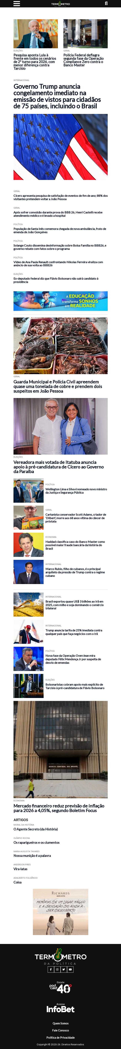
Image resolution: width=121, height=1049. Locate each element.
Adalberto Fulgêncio (25, 877)
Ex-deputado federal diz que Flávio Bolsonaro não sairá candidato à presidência (55, 280)
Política (18, 224)
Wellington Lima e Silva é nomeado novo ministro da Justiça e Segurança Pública (76, 490)
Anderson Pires (22, 864)
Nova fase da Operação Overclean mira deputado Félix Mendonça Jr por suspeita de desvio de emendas (73, 659)
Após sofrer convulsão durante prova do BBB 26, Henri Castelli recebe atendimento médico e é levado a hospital (57, 213)
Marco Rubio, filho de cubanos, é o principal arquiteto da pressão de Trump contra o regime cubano (75, 572)
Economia (50, 537)
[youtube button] (70, 969)
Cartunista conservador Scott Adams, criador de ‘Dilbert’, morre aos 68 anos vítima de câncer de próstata (75, 518)
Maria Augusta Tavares (26, 851)
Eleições (18, 50)
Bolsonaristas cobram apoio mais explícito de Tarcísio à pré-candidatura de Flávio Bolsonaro (74, 686)
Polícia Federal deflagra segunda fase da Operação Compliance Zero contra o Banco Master (83, 60)
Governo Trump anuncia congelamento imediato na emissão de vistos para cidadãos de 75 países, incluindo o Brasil (57, 96)
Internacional (21, 80)
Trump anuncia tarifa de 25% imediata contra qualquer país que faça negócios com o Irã (73, 631)
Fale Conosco (60, 1030)
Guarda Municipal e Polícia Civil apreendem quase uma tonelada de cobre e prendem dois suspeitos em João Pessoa (57, 386)
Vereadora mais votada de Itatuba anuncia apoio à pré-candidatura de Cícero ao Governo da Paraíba (58, 466)
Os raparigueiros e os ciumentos (36, 842)
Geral (66, 50)
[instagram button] (57, 969)
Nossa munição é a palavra (32, 856)
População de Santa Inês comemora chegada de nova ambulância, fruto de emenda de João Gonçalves (59, 230)
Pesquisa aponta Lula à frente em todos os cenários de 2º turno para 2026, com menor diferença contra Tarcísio (34, 61)
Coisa (17, 882)
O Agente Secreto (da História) (35, 829)
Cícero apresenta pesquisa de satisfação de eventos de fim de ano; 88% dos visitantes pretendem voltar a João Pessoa (60, 197)
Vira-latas (20, 869)
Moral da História (23, 824)
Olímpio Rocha (21, 838)
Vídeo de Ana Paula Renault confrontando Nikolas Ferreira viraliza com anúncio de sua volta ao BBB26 (58, 263)
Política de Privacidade (60, 1037)
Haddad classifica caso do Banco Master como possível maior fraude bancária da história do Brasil (75, 545)
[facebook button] (51, 969)
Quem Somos (61, 1023)
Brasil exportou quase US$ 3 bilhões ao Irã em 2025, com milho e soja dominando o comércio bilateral (74, 605)
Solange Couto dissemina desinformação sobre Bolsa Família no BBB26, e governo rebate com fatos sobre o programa (59, 247)
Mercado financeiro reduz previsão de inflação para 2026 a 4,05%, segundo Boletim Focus (58, 808)
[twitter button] (64, 969)
